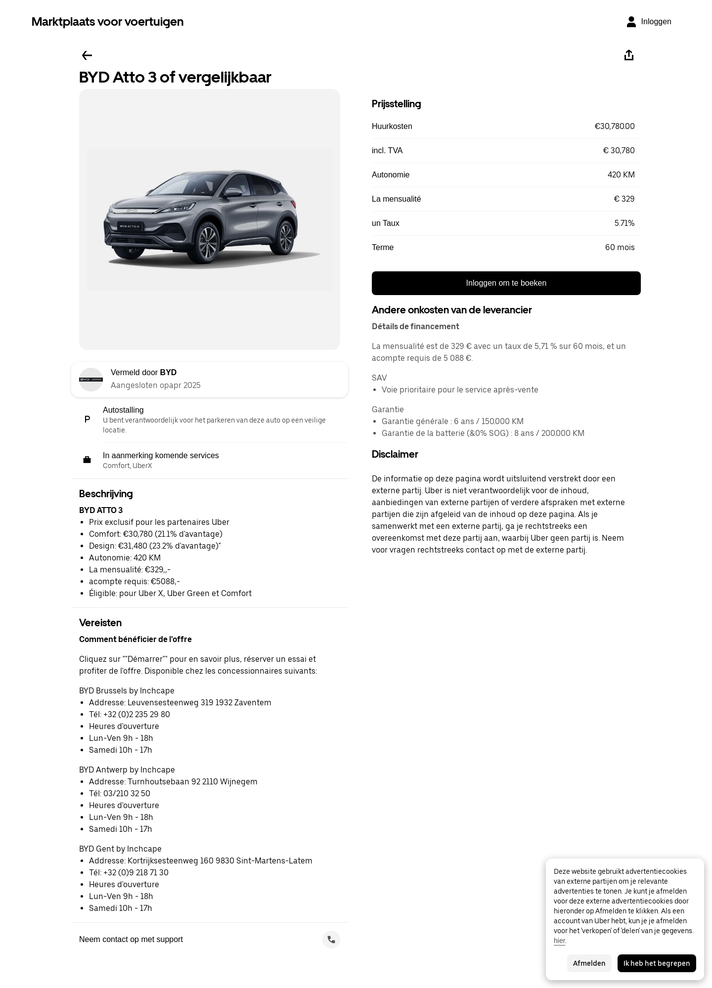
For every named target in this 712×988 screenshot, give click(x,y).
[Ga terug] (87, 55)
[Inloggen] (648, 22)
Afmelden (589, 963)
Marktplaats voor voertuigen (108, 21)
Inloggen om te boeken (506, 283)
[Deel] (629, 55)
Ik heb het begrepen (656, 963)
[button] (506, 126)
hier (559, 941)
